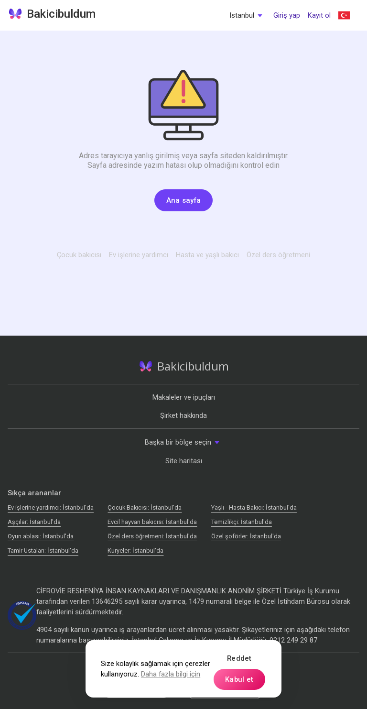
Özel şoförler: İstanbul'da (246, 536)
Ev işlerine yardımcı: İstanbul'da (51, 507)
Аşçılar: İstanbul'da (34, 521)
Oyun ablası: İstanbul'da (41, 536)
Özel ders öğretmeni (278, 255)
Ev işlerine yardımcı (138, 255)
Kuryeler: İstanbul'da (135, 550)
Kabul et (239, 679)
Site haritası (183, 461)
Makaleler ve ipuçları (183, 397)
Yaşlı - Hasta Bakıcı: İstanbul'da (254, 507)
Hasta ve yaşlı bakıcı (207, 255)
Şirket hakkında (183, 415)
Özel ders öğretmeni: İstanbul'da (152, 536)
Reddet (239, 658)
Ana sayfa (183, 200)
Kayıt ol (319, 15)
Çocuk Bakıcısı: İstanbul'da (145, 507)
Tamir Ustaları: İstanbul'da (43, 550)
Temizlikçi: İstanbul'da (241, 521)
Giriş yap (286, 15)
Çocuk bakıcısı (79, 255)
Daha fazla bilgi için (170, 674)
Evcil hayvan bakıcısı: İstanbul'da (152, 521)
